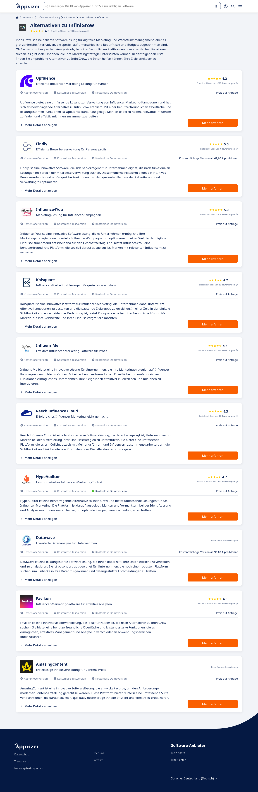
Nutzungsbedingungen (28, 768)
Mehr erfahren (212, 123)
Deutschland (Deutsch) (201, 778)
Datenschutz (22, 754)
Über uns (98, 753)
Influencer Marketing (49, 17)
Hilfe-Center (178, 760)
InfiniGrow (69, 17)
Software (98, 760)
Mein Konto (178, 753)
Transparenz (21, 761)
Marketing (28, 17)
